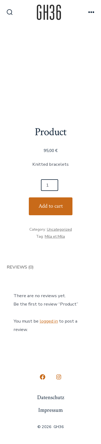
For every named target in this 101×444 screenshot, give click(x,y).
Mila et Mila (55, 236)
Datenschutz (50, 397)
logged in (49, 321)
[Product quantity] (49, 185)
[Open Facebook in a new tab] (42, 377)
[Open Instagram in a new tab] (58, 377)
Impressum (50, 410)
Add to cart (51, 206)
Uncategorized (59, 229)
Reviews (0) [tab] (20, 267)
